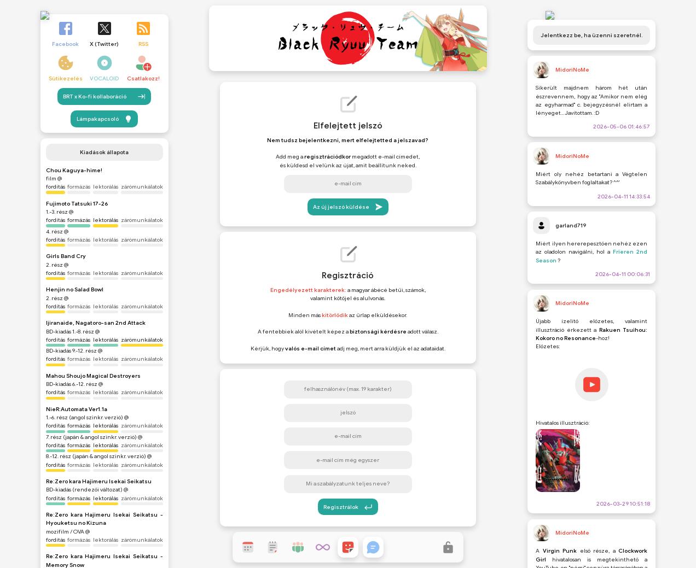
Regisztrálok (347, 507)
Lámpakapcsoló (104, 116)
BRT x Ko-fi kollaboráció (104, 93)
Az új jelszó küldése (348, 207)
